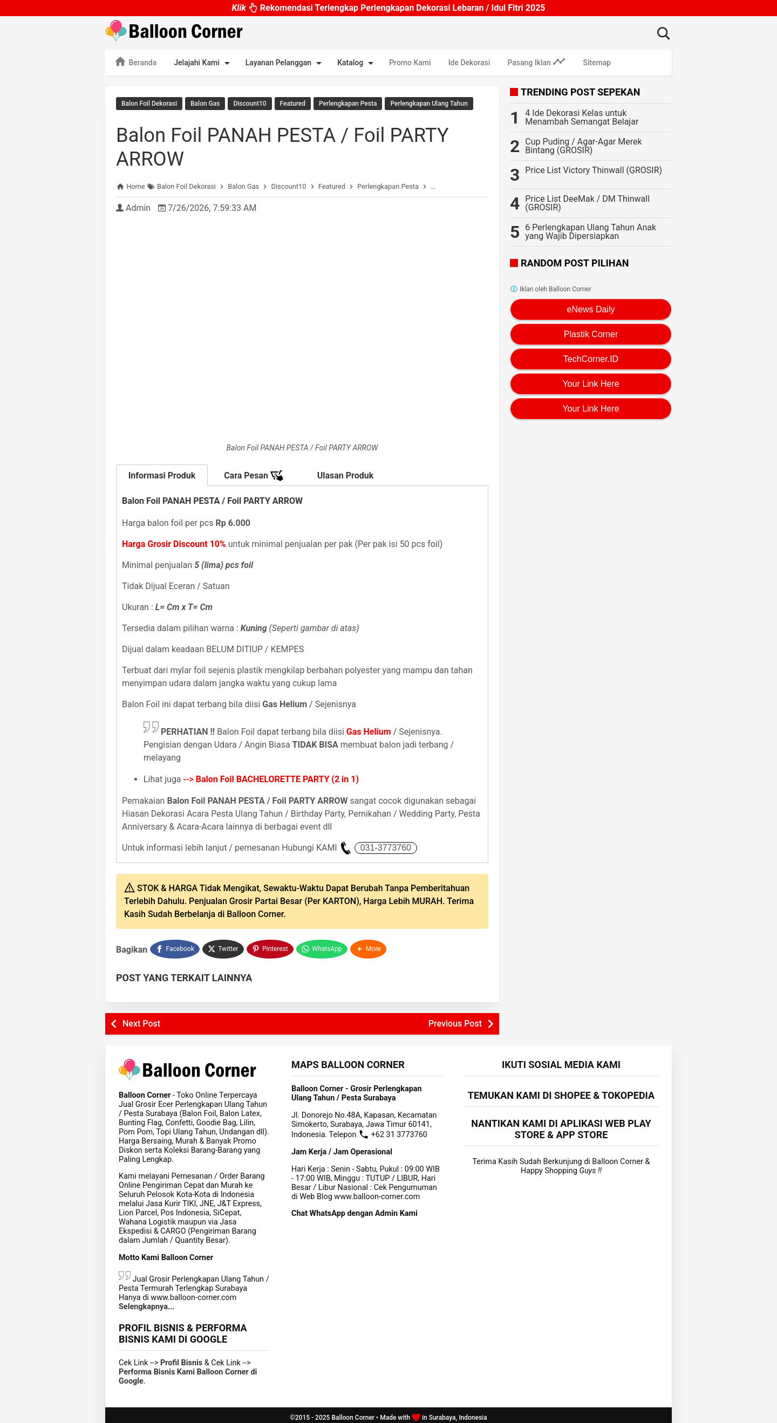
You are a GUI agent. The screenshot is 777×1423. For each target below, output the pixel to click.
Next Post (141, 1019)
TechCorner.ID (590, 359)
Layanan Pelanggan (285, 63)
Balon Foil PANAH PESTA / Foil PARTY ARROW (298, 144)
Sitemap (597, 62)
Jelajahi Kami (203, 63)
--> (271, 777)
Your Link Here (590, 383)
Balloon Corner (352, 1413)
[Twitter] (223, 946)
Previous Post (455, 1019)
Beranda (135, 61)
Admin (138, 206)
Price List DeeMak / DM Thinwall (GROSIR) (587, 203)
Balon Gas (205, 103)
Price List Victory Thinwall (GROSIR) (593, 170)
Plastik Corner (591, 334)
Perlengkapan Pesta (348, 103)
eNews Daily (591, 309)
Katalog (357, 63)
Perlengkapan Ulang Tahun (428, 103)
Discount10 (249, 103)
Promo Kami (410, 62)
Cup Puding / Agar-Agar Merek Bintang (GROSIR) (583, 145)
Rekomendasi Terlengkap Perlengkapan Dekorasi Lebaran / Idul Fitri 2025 (388, 8)
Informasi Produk (162, 473)
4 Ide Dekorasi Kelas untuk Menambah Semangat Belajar (581, 117)
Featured (292, 103)
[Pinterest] (271, 946)
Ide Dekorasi (469, 62)
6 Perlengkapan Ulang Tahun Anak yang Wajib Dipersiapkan (590, 231)
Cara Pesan (253, 473)
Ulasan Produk (345, 473)
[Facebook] (175, 946)
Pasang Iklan (536, 61)
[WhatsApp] (323, 946)
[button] (369, 946)
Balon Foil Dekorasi (149, 103)
